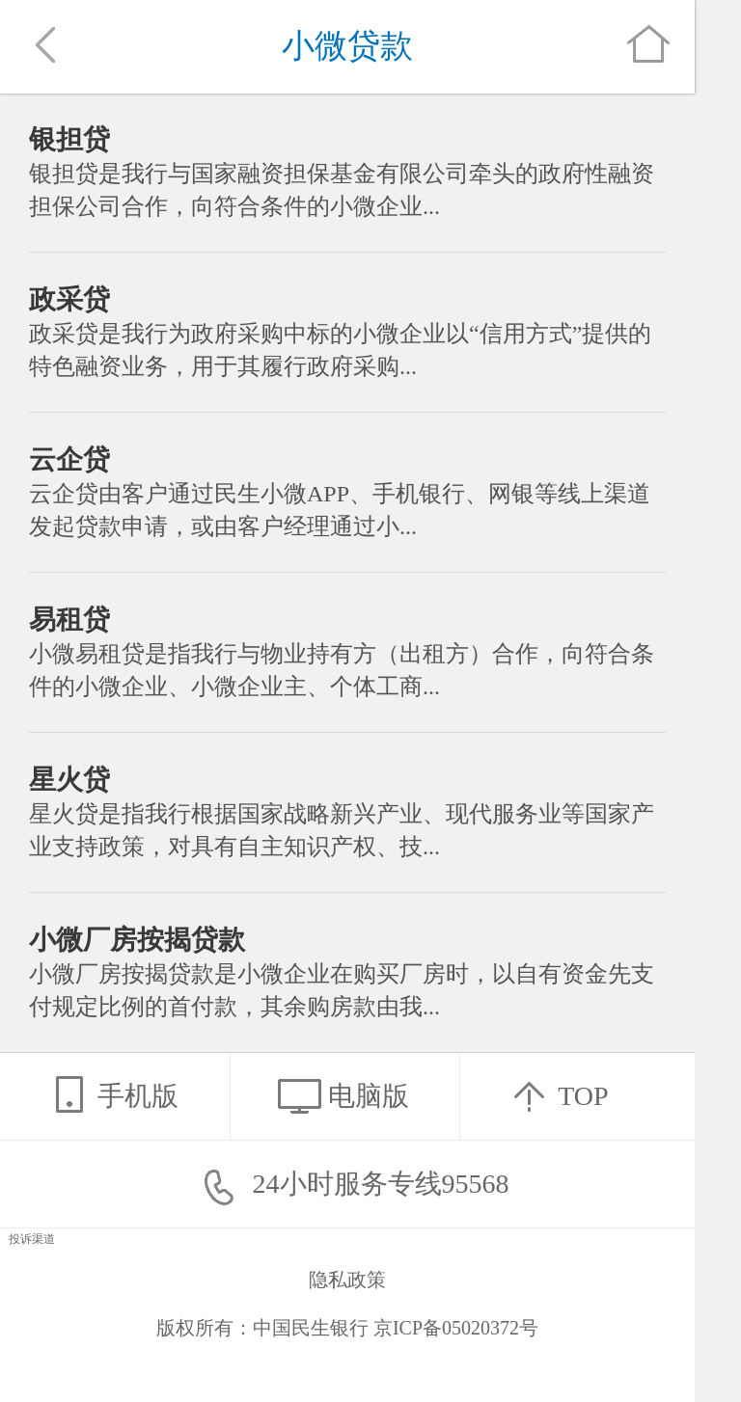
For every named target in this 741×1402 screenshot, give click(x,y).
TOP (554, 1094)
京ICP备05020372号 (455, 1327)
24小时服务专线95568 (347, 1184)
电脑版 (339, 1094)
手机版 (109, 1094)
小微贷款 (347, 46)
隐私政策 (347, 1279)
